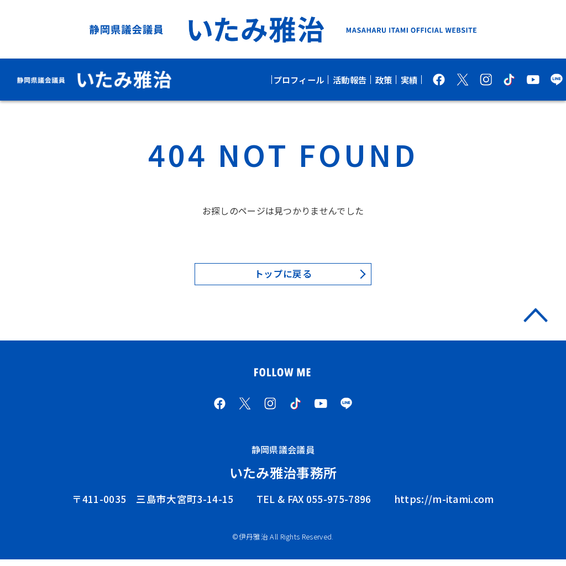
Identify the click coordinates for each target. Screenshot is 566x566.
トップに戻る (283, 275)
